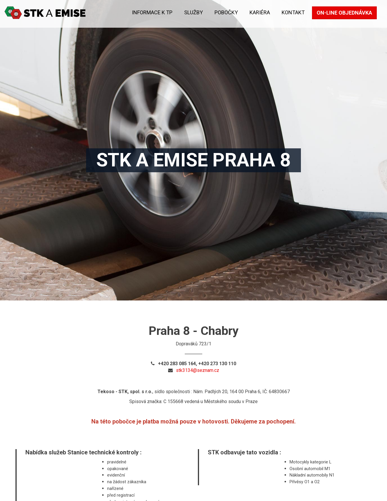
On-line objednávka (344, 13)
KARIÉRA (260, 12)
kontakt (293, 12)
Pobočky (226, 12)
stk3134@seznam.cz (197, 370)
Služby (193, 12)
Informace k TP (152, 12)
